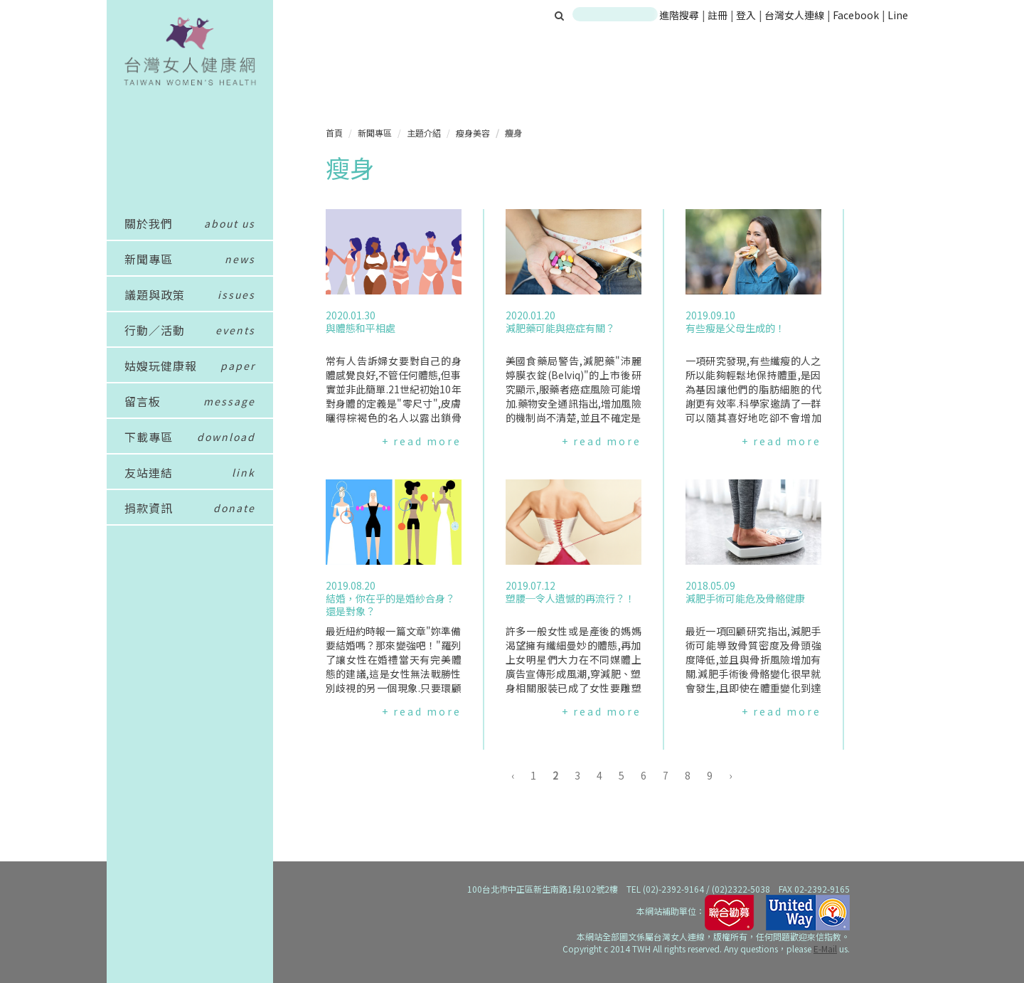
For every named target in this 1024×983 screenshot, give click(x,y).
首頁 (334, 133)
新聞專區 (375, 133)
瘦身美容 (473, 133)
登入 (747, 15)
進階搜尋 (679, 15)
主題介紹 (424, 133)
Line (897, 15)
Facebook (856, 15)
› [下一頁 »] (730, 775)
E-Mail (825, 948)
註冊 (719, 15)
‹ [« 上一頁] (512, 775)
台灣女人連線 (794, 15)
